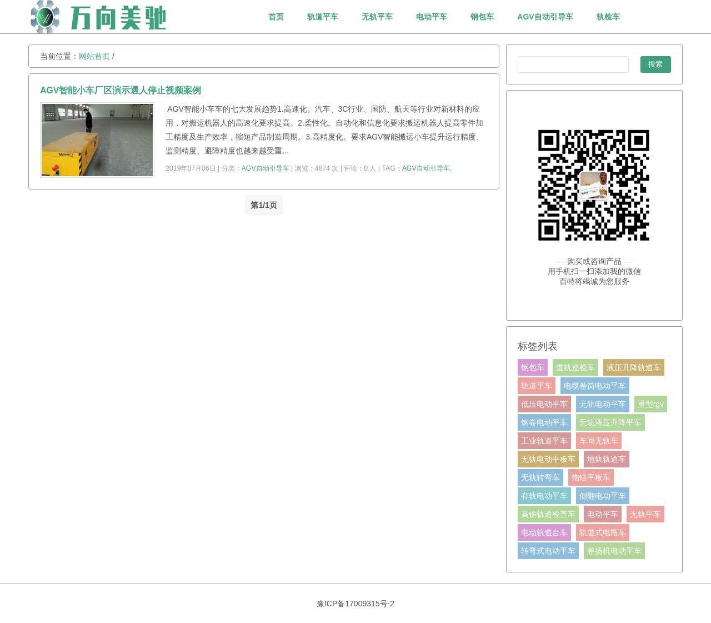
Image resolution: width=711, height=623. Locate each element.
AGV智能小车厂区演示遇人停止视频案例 (120, 90)
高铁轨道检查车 (548, 514)
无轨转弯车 (540, 477)
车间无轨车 (598, 440)
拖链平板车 (591, 477)
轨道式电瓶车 (602, 532)
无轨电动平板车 (548, 459)
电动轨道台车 (544, 532)
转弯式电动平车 (548, 550)
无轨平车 (377, 16)
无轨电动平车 (602, 404)
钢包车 (482, 16)
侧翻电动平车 (602, 495)
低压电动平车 (544, 404)
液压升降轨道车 (634, 367)
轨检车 (608, 16)
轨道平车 (322, 16)
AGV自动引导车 (545, 16)
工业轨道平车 (544, 440)
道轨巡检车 (575, 367)
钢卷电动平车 (544, 422)
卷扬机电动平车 (614, 550)
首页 (276, 16)
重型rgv (651, 404)
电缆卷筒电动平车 (595, 385)
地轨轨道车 (606, 459)
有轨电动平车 (544, 495)
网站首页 (94, 56)
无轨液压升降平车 (610, 422)
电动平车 (431, 16)
